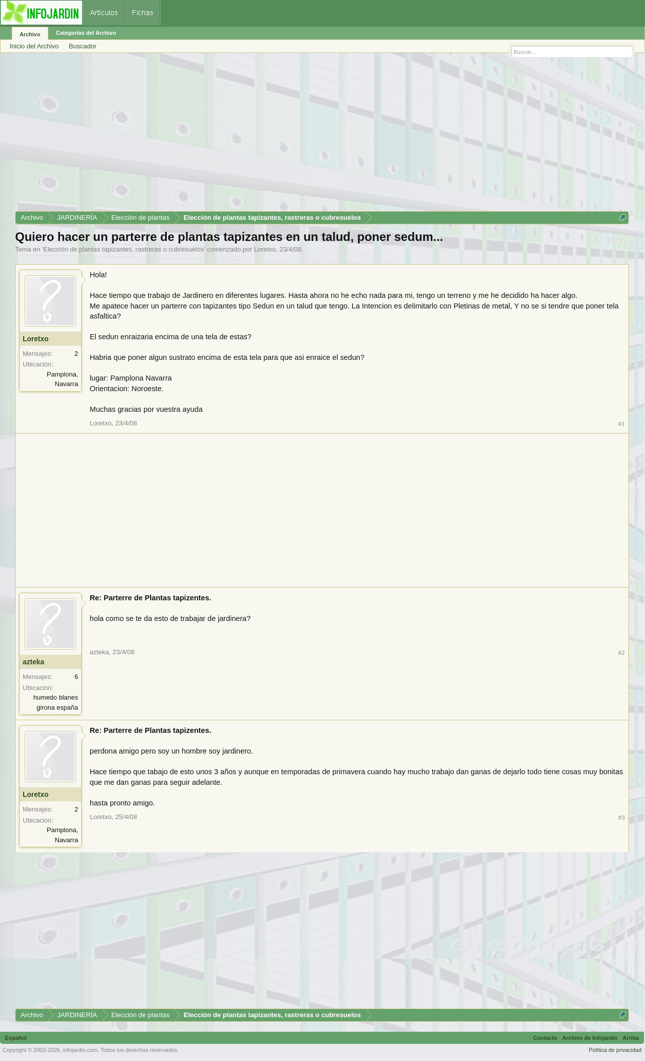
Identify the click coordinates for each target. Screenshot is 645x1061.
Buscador (83, 46)
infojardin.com (80, 1050)
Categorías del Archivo (86, 33)
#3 (621, 817)
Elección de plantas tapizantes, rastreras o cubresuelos (123, 249)
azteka (33, 662)
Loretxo (265, 249)
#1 (621, 423)
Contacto (545, 1038)
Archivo (30, 34)
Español (16, 1038)
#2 (621, 652)
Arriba (631, 1038)
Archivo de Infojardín (590, 1038)
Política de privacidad (615, 1050)
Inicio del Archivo (34, 46)
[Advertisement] (317, 135)
